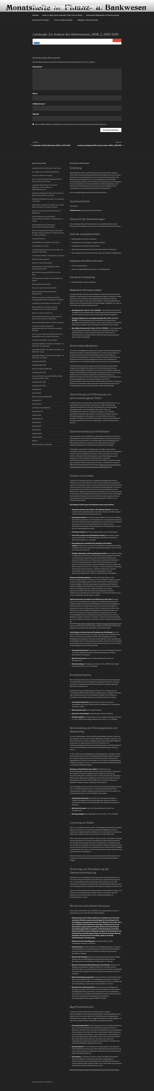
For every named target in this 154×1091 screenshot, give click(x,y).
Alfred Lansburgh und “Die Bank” (42, 449)
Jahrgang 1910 (36, 430)
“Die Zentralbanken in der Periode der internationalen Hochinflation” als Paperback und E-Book (47, 223)
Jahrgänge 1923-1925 (39, 377)
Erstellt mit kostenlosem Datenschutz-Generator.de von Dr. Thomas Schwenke (94, 1074)
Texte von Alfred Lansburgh (64, 24)
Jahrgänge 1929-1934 (39, 366)
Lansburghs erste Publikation (41, 412)
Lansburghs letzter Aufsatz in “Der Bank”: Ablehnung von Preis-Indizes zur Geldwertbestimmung (45, 192)
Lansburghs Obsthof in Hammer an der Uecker (46, 172)
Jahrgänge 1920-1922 (39, 386)
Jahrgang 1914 (36, 405)
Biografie (35, 445)
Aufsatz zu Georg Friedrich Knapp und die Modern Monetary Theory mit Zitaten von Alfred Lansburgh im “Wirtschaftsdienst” (48, 237)
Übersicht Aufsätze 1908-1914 (41, 401)
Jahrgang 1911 (36, 427)
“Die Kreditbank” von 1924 (40, 250)
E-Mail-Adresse (39, 108)
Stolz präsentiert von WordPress (42, 1086)
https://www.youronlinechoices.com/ (108, 628)
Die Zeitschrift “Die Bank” (41, 24)
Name (35, 98)
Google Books (36, 434)
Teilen (36, 47)
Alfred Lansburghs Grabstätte (41, 289)
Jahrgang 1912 (36, 419)
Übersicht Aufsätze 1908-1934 (42, 373)
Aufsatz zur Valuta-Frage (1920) (42, 267)
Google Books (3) (37, 416)
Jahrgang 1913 (36, 408)
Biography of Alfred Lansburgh (87, 24)
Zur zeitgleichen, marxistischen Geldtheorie (45, 176)
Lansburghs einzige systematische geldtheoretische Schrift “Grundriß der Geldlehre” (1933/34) (47, 333)
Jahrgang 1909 (37, 438)
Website (36, 119)
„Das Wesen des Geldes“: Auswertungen (44, 344)
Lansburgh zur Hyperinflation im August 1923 (46, 308)
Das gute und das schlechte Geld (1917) (44, 292)
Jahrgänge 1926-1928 (39, 369)
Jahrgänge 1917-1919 (39, 390)
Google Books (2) (37, 423)
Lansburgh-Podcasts (38, 243)
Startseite (35, 20)
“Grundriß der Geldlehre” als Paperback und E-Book (48, 260)
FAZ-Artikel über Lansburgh (40, 264)
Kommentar (38, 71)
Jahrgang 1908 (37, 441)
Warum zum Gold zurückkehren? (42, 317)
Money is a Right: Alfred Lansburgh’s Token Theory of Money (62, 20)
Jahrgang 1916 (36, 394)
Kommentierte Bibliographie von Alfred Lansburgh (102, 20)
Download (117, 45)
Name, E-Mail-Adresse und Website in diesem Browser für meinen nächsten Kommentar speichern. (70, 129)
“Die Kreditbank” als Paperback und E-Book (46, 247)
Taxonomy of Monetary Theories (42, 180)
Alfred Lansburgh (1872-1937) (67, 7)
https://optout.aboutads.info (85, 628)
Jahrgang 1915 (36, 397)
